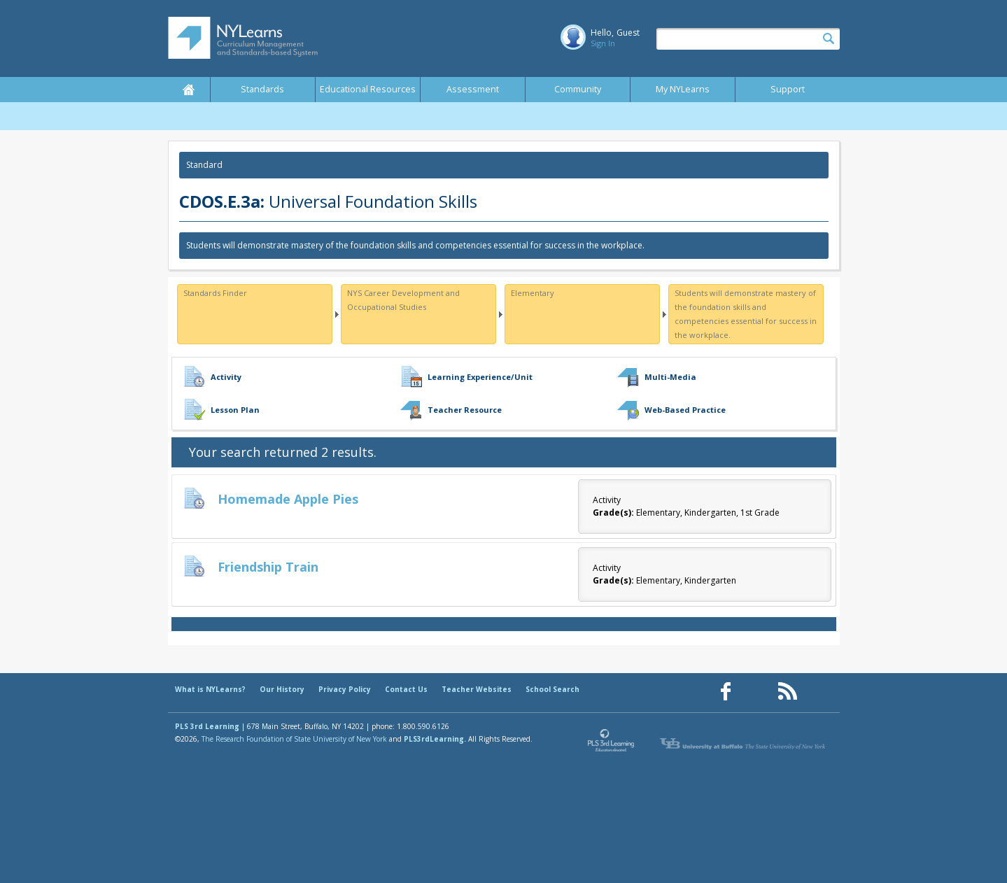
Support (787, 89)
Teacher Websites (477, 689)
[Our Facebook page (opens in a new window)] (725, 692)
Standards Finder (215, 293)
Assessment (472, 89)
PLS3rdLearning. (435, 739)
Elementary (532, 293)
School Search (552, 689)
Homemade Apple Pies (288, 498)
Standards (262, 89)
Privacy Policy (344, 689)
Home (189, 89)
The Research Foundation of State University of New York (294, 739)
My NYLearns (683, 89)
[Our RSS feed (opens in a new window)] (787, 692)
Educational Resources (368, 89)
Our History (282, 689)
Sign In (603, 43)
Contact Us (406, 689)
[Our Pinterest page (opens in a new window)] (756, 692)
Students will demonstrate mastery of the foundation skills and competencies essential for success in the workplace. (746, 314)
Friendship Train (268, 566)
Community (577, 89)
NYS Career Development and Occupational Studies (403, 300)
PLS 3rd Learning (207, 726)
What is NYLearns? (210, 689)
